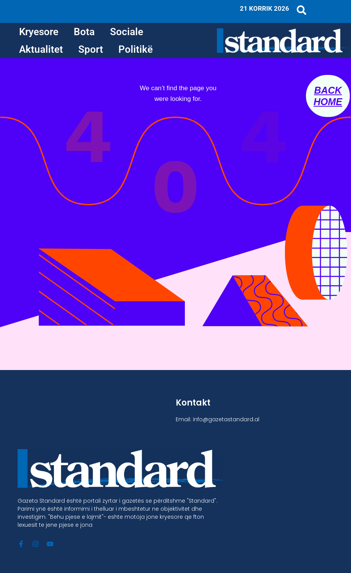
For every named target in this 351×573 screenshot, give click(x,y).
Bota (84, 31)
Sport (90, 49)
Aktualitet (41, 49)
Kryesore (38, 31)
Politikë (135, 49)
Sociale (126, 31)
